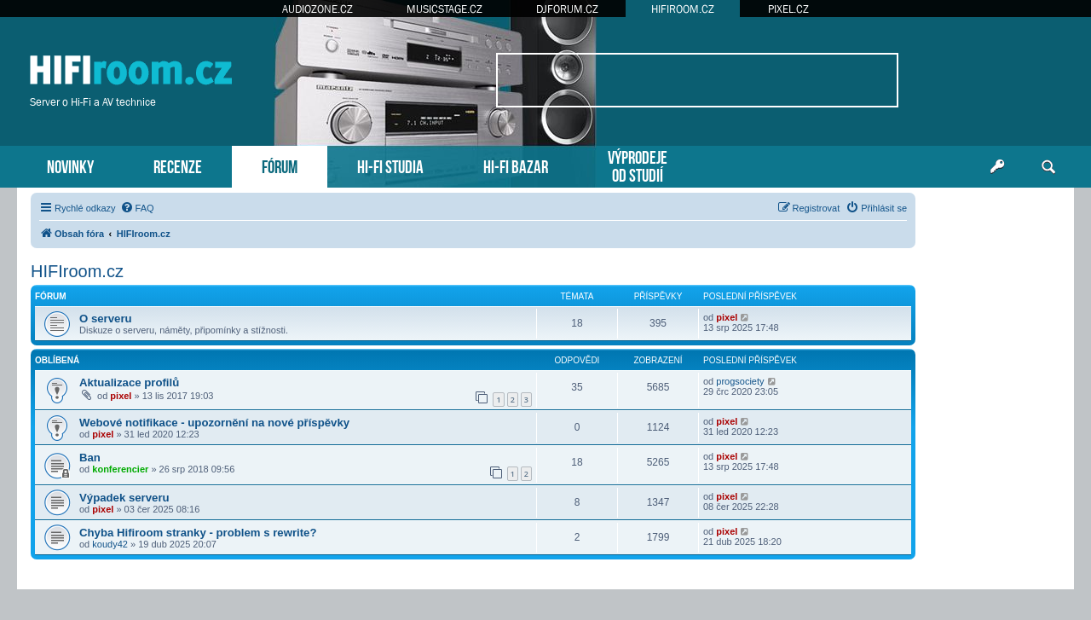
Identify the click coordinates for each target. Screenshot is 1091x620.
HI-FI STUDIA (390, 165)
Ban (90, 457)
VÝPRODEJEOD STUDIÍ (637, 165)
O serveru (105, 318)
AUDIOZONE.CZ (317, 9)
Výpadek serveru (124, 497)
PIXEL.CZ (788, 9)
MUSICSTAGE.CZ (444, 9)
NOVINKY (70, 165)
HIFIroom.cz (77, 271)
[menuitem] (137, 208)
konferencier (120, 469)
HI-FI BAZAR (515, 165)
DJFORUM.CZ (567, 9)
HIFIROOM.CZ (682, 9)
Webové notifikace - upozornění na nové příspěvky (214, 422)
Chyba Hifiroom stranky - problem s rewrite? (197, 532)
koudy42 (110, 544)
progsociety (740, 381)
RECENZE (177, 165)
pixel (726, 317)
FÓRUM (279, 165)
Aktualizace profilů (129, 382)
